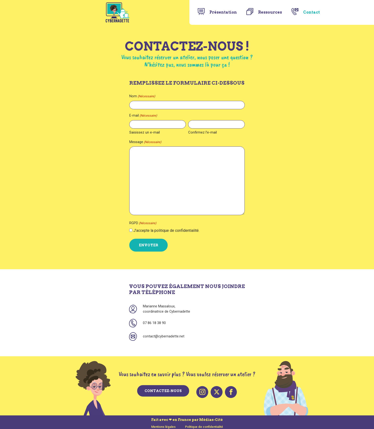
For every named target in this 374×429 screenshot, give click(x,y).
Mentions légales (163, 424)
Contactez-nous (163, 390)
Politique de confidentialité (204, 424)
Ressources (270, 12)
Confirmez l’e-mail (202, 132)
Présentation (223, 12)
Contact (311, 12)
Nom (137, 96)
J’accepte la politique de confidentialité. (161, 230)
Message (140, 142)
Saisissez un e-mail (139, 132)
